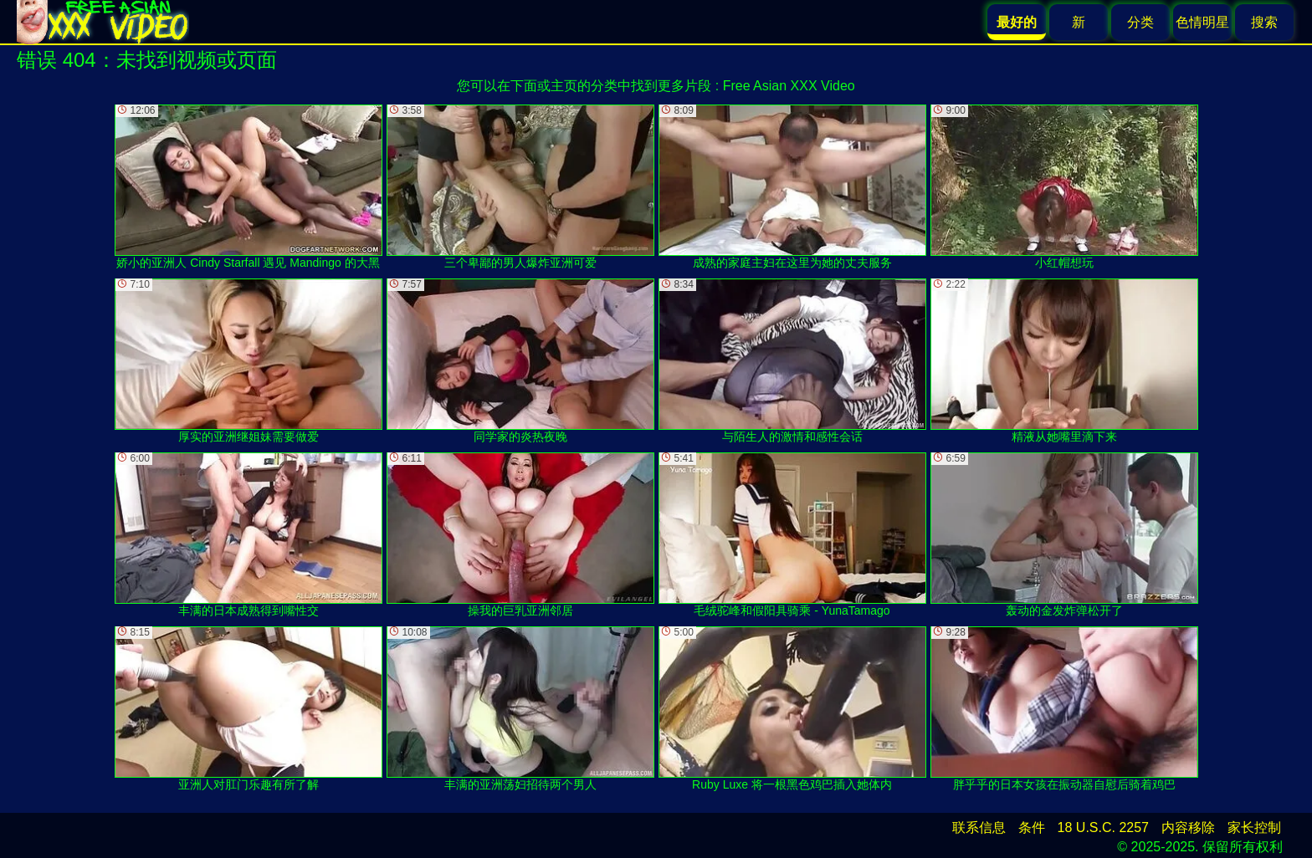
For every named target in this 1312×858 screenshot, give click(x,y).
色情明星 (1202, 22)
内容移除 (1188, 827)
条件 (1031, 827)
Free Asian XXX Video (789, 86)
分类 (1140, 22)
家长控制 (1254, 827)
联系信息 (979, 827)
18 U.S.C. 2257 (1103, 827)
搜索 (1264, 22)
